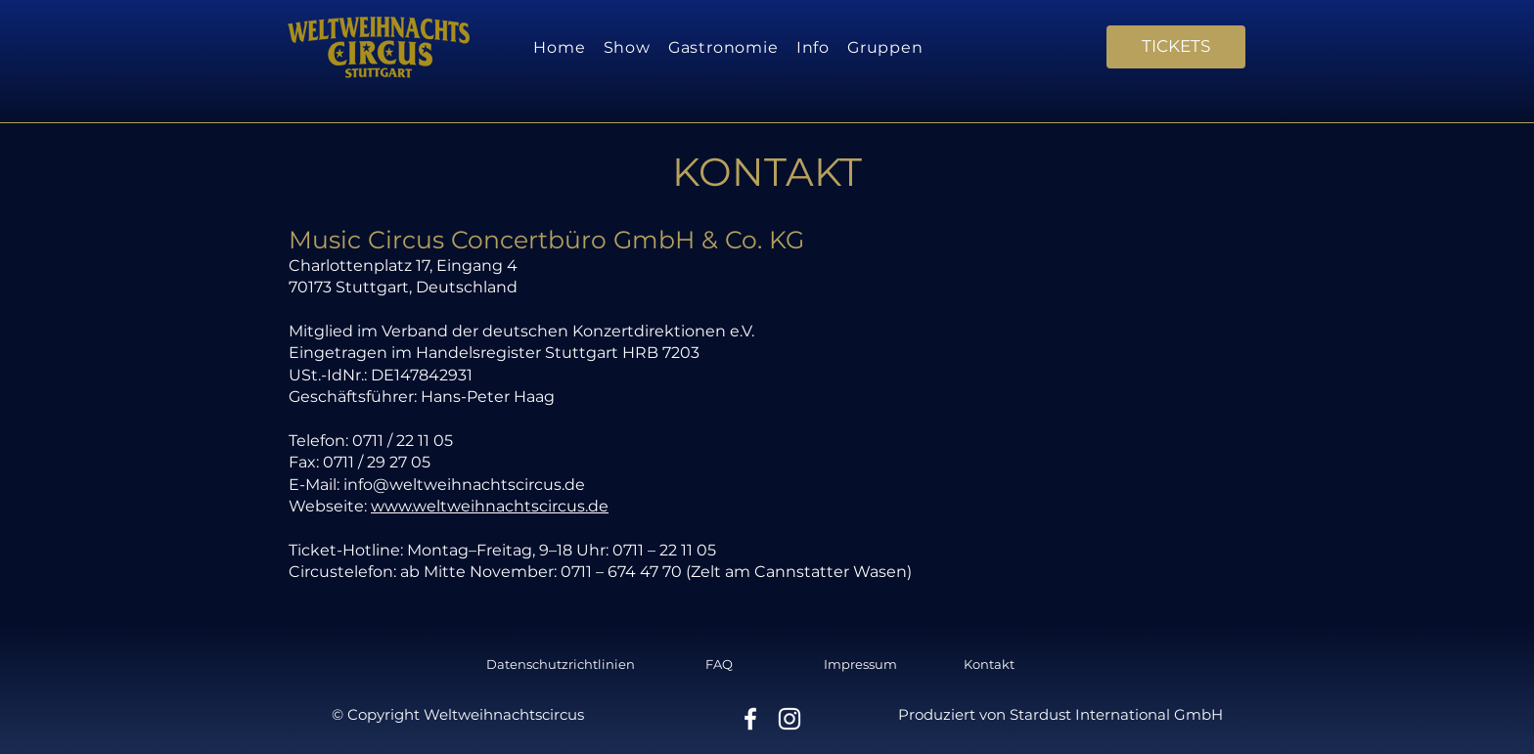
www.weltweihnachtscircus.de (490, 506)
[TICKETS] (1175, 46)
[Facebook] (750, 718)
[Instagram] (789, 718)
